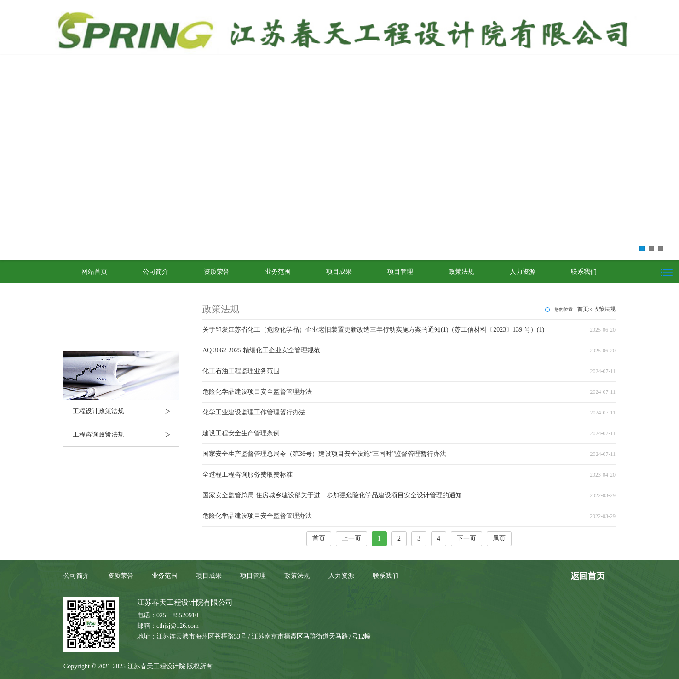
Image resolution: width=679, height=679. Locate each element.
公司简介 (155, 271)
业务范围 (278, 271)
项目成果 (339, 271)
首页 (582, 309)
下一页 (466, 538)
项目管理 (400, 271)
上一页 (351, 538)
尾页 (499, 538)
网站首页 (94, 271)
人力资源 (522, 271)
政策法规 (461, 271)
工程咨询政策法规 (126, 434)
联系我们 (584, 271)
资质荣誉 (217, 271)
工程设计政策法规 (126, 411)
